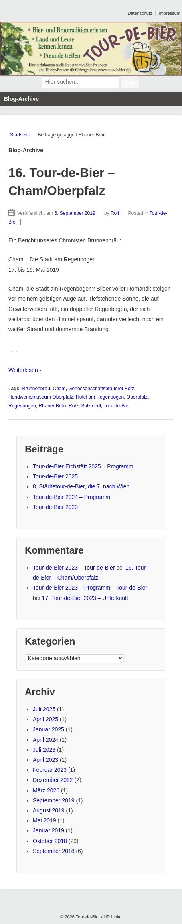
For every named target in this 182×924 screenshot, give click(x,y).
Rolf (115, 213)
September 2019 (54, 800)
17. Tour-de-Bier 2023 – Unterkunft (85, 598)
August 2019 (49, 810)
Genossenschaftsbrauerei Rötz (101, 388)
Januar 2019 (48, 830)
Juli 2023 (44, 750)
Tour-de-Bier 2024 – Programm (71, 497)
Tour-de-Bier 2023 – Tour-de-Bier (74, 567)
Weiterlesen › (24, 370)
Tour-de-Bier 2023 (55, 507)
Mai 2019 (44, 820)
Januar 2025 (48, 729)
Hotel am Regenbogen (100, 397)
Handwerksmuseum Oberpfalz (40, 397)
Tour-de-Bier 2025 (55, 476)
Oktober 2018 (50, 841)
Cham (59, 388)
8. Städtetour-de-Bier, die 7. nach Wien (81, 486)
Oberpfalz (137, 397)
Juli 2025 (44, 709)
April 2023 (45, 760)
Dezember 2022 (53, 780)
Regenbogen (22, 406)
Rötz (74, 406)
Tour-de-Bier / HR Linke (98, 916)
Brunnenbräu (36, 388)
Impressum (169, 13)
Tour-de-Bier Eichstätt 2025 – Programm (83, 466)
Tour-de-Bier (117, 406)
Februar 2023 (50, 770)
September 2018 (54, 851)
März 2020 (46, 790)
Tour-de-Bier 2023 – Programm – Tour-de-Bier (90, 587)
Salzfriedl (91, 406)
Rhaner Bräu (52, 406)
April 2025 (45, 719)
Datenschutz (139, 13)
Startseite (20, 135)
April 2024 (45, 740)
